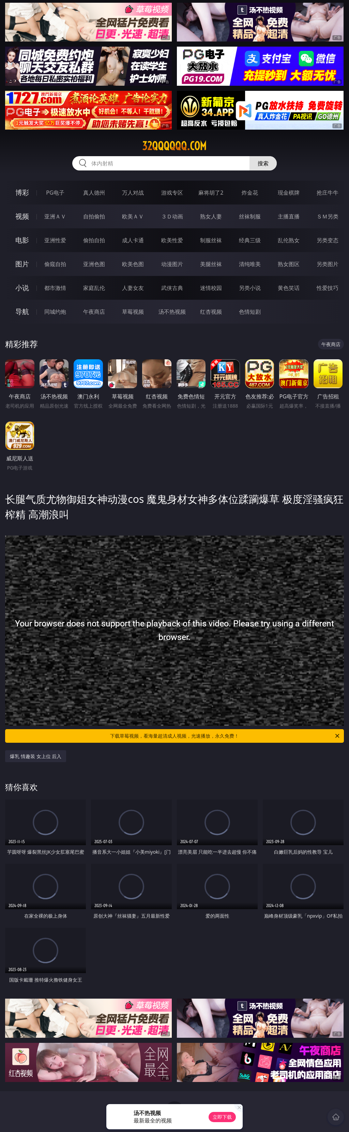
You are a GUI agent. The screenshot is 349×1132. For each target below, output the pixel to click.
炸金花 (250, 192)
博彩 (22, 192)
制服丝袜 (211, 240)
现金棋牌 (289, 192)
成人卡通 (133, 240)
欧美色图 (133, 264)
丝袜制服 (250, 216)
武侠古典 (172, 288)
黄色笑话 (289, 288)
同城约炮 (55, 311)
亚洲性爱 (55, 240)
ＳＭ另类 (327, 216)
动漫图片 (172, 264)
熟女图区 (289, 264)
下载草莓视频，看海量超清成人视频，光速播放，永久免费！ (225, 736)
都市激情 (55, 288)
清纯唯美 (250, 264)
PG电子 (55, 192)
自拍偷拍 (94, 216)
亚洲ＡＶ (55, 216)
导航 (22, 311)
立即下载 (222, 1117)
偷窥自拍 (55, 264)
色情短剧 (250, 311)
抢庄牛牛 (327, 192)
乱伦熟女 (289, 240)
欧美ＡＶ (133, 216)
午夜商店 (94, 311)
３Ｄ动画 (172, 216)
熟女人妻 (211, 216)
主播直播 (289, 216)
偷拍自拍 (94, 240)
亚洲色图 (94, 264)
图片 (22, 263)
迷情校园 (211, 288)
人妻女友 (133, 288)
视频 (22, 216)
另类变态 (327, 240)
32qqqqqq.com (174, 146)
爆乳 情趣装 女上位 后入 (35, 756)
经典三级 (250, 240)
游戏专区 (172, 192)
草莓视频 (133, 311)
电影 (22, 240)
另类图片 (327, 264)
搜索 (263, 163)
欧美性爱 (172, 240)
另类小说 (250, 288)
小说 (22, 287)
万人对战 (133, 192)
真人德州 (94, 192)
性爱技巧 (327, 288)
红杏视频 (211, 311)
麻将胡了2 (210, 192)
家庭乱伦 (94, 288)
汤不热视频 (172, 311)
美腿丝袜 (211, 264)
